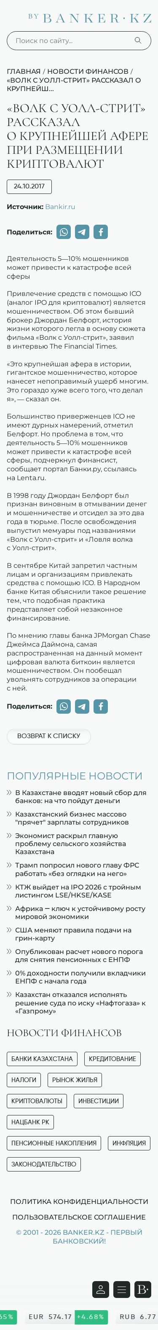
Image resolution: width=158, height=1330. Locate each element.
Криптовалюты (36, 1101)
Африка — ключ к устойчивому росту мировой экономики (76, 913)
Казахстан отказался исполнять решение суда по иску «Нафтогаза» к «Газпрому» (76, 1003)
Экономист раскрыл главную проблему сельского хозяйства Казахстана (66, 844)
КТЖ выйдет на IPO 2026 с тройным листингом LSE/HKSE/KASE (74, 891)
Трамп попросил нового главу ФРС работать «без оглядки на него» (73, 869)
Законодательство (43, 1164)
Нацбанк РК (30, 1122)
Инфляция (129, 1143)
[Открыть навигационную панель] (121, 1289)
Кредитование (112, 1059)
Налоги (23, 1080)
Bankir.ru (60, 206)
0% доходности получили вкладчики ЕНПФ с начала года (76, 977)
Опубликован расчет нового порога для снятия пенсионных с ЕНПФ (75, 956)
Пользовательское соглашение (79, 1217)
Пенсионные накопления (53, 1143)
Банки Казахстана (42, 1059)
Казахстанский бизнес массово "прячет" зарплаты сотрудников (68, 818)
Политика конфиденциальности (79, 1201)
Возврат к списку (48, 736)
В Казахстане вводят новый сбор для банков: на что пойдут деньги (77, 797)
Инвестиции (98, 1101)
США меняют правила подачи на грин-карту (69, 934)
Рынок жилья (74, 1080)
